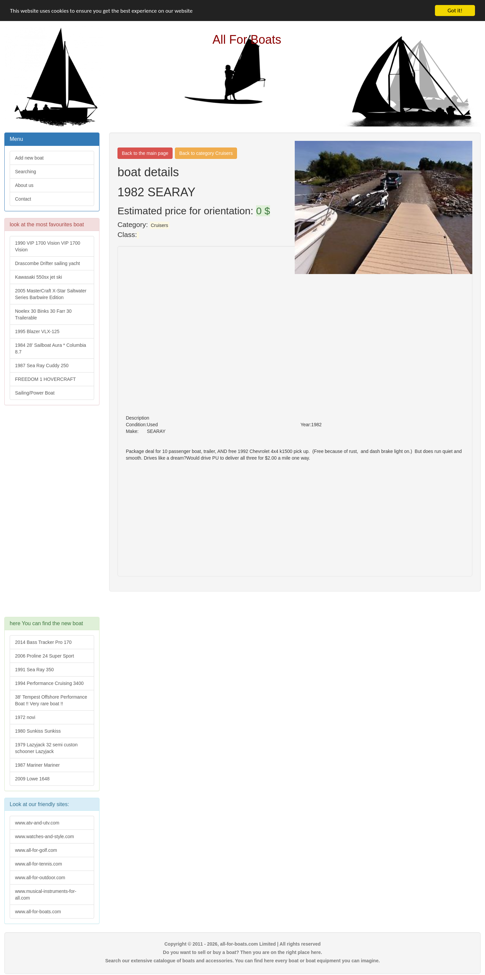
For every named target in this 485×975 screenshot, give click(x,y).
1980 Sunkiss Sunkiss (38, 731)
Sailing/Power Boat (34, 393)
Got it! (455, 10)
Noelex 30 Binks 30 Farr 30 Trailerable (43, 314)
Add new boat (29, 158)
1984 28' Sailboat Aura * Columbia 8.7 (50, 348)
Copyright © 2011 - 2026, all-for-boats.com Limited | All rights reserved (242, 944)
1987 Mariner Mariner (37, 765)
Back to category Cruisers (206, 153)
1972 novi (25, 717)
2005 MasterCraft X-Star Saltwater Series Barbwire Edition (50, 294)
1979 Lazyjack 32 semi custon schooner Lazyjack (46, 748)
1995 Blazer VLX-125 (37, 331)
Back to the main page (145, 153)
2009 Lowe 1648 (32, 778)
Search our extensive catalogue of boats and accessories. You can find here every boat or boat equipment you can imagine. (242, 960)
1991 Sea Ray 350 (34, 669)
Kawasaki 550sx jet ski (38, 277)
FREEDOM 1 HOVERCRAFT (45, 379)
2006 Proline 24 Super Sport (44, 656)
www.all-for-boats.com (38, 911)
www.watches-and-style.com (44, 836)
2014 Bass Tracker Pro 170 (43, 642)
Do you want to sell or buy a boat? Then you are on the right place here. (242, 952)
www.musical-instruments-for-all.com (45, 895)
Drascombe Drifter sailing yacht (47, 263)
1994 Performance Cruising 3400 (49, 683)
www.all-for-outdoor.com (40, 877)
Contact (23, 199)
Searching (25, 171)
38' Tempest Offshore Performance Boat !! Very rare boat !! (51, 700)
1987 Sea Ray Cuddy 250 (41, 365)
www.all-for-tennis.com (38, 864)
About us (24, 185)
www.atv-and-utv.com (37, 822)
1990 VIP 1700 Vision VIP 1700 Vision (47, 246)
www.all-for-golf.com (36, 850)
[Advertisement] (51, 514)
